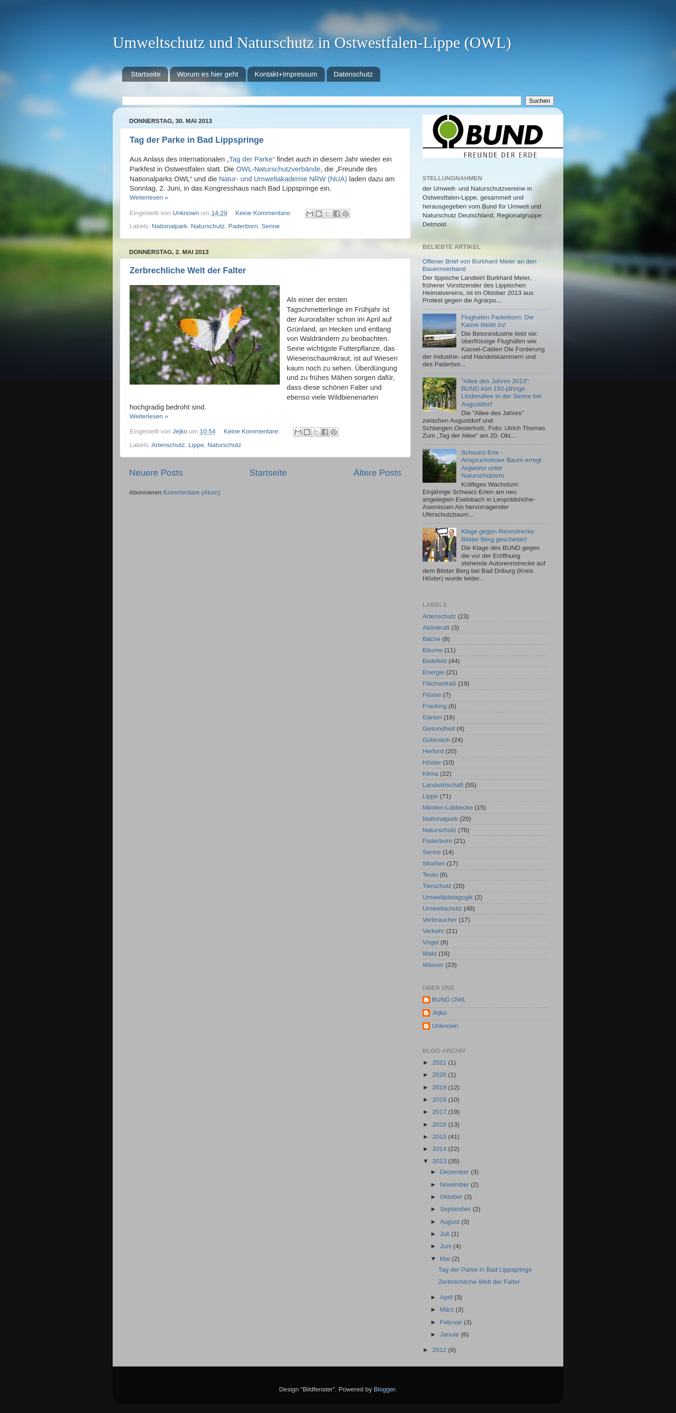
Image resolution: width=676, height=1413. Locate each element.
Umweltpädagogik (447, 897)
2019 (440, 1087)
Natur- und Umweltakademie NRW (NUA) (283, 179)
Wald (429, 953)
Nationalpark (169, 226)
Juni (446, 1246)
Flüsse (431, 694)
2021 (440, 1062)
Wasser (433, 964)
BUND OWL (449, 999)
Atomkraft (436, 627)
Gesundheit (438, 728)
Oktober (452, 1196)
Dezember (455, 1171)
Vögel (430, 942)
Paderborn (243, 226)
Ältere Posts (377, 473)
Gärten (432, 717)
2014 (440, 1148)
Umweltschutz (442, 908)
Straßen (433, 863)
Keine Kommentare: (264, 212)
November (455, 1184)
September (456, 1208)
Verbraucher (439, 919)
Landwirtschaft (442, 784)
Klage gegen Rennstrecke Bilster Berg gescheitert (497, 535)
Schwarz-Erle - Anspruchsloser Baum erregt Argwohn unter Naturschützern (501, 464)
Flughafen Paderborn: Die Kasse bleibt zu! (497, 321)
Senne (270, 226)
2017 (440, 1111)
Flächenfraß (439, 683)
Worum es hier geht (207, 74)
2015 (440, 1136)
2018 (440, 1099)
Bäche (431, 638)
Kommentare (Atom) (192, 492)
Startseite (146, 74)
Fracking (434, 706)
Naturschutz (208, 226)
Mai (446, 1258)
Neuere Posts (156, 473)
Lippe (196, 444)
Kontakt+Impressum (285, 74)
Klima (430, 773)
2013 (440, 1161)
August (450, 1221)
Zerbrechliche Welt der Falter (188, 270)
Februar (452, 1322)
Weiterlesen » (149, 197)
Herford (433, 751)
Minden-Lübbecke (447, 807)
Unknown (445, 1025)
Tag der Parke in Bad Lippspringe (197, 140)
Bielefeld (434, 660)
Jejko (439, 1012)
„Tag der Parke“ (251, 159)
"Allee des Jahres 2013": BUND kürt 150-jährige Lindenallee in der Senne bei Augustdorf (501, 393)
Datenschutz (353, 74)
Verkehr (433, 930)
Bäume (432, 650)
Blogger (384, 1389)
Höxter (431, 762)
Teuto (430, 874)
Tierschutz (437, 885)
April (447, 1297)
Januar (450, 1334)
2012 (440, 1349)
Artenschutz (168, 444)
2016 (440, 1124)
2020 (440, 1074)
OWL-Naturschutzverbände (278, 169)
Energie (433, 672)
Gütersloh (436, 739)
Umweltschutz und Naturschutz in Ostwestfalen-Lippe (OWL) (312, 42)
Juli (445, 1233)
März (448, 1309)
